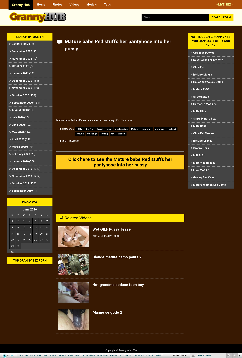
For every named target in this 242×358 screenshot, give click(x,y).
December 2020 (22, 80)
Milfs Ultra (199, 111)
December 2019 (22, 168)
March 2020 (19, 146)
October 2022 (20, 66)
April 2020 (18, 139)
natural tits (147, 129)
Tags (107, 4)
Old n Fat (198, 67)
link (239, 306)
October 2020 (20, 95)
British (100, 129)
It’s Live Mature (203, 74)
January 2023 (20, 44)
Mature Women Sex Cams (209, 184)
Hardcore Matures (205, 104)
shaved (80, 134)
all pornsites (201, 96)
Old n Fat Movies (203, 133)
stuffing (104, 134)
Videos (74, 4)
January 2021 (20, 73)
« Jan (12, 252)
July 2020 (18, 117)
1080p (79, 129)
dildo (109, 129)
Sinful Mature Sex (204, 118)
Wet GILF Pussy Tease (113, 230)
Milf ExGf (199, 155)
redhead (172, 129)
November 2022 (22, 58)
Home (41, 4)
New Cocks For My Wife (208, 60)
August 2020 (20, 110)
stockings (92, 134)
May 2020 (18, 132)
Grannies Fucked (203, 52)
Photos (57, 4)
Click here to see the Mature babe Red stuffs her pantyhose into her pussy (120, 162)
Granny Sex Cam (203, 177)
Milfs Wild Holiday (204, 162)
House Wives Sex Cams (208, 82)
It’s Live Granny (202, 140)
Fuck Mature (201, 170)
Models (91, 4)
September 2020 (22, 102)
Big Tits (89, 129)
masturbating (121, 129)
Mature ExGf (201, 89)
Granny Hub (21, 5)
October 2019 (20, 183)
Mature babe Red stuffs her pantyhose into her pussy (85, 120)
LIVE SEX (224, 4)
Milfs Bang (200, 126)
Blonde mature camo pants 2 (119, 257)
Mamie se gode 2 (108, 313)
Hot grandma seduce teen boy (120, 285)
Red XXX (74, 141)
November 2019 (22, 176)
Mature (134, 129)
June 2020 (18, 124)
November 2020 (22, 88)
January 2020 (20, 161)
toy (112, 134)
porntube (159, 129)
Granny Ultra (201, 148)
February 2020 (21, 154)
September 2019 (22, 190)
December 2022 (22, 51)
